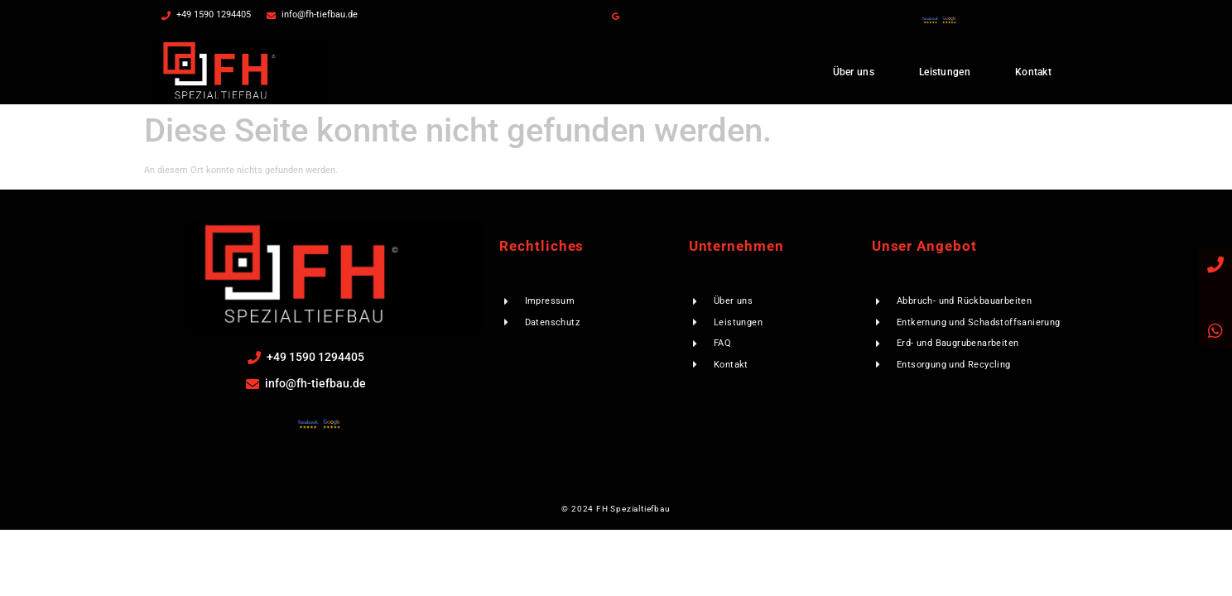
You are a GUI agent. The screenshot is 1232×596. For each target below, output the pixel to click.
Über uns (853, 72)
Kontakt (1033, 72)
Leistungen (944, 72)
